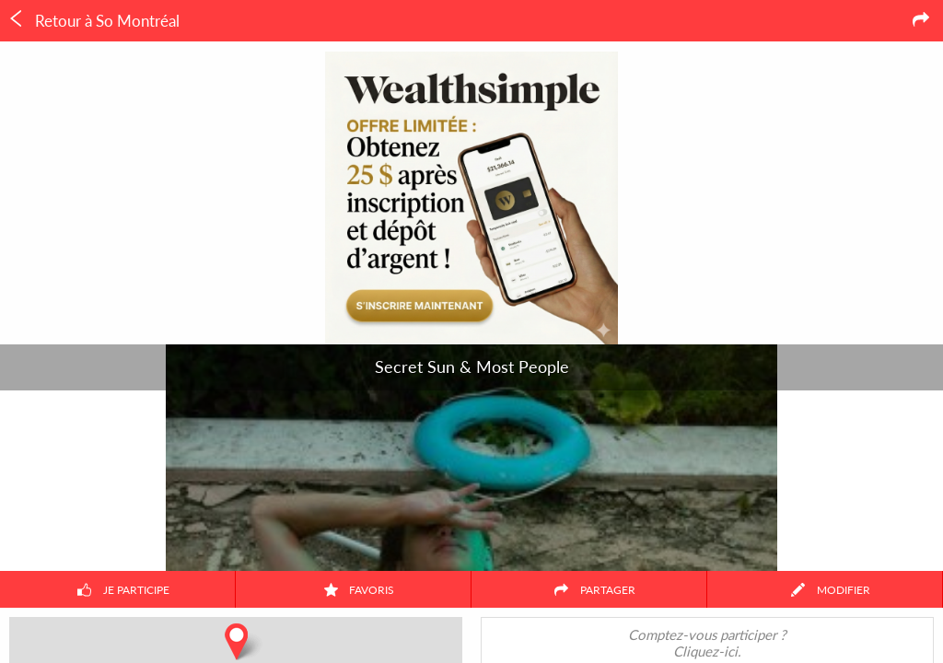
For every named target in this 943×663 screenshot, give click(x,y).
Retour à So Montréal (93, 20)
